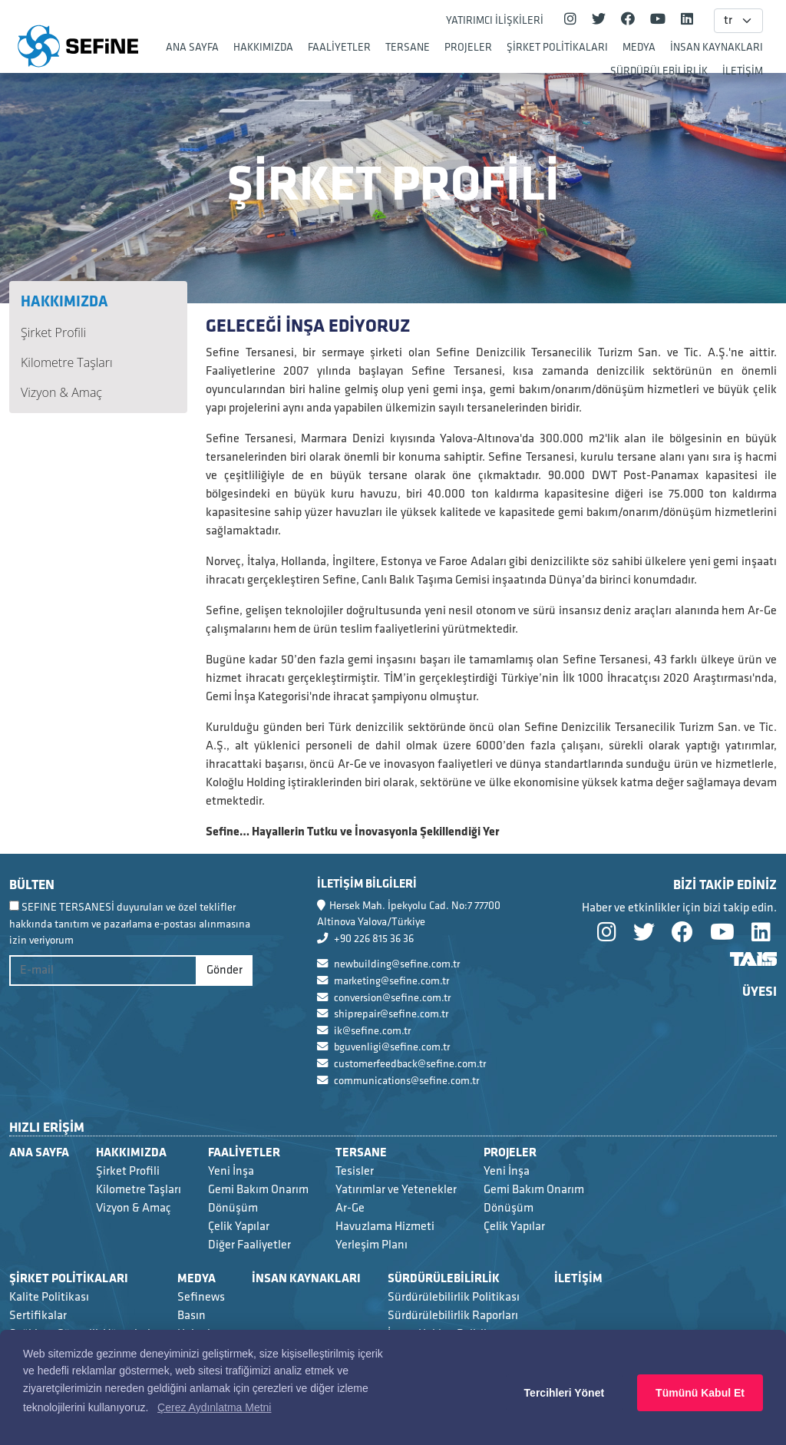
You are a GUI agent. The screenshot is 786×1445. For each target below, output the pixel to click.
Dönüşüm (233, 1208)
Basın (191, 1315)
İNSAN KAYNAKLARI (716, 47)
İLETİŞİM (742, 71)
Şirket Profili (53, 332)
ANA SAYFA (192, 47)
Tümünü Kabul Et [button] (700, 1393)
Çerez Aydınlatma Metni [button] (214, 1407)
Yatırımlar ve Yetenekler (396, 1189)
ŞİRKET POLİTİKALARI (557, 47)
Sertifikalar (38, 1315)
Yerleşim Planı (371, 1245)
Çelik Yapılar (238, 1226)
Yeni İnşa (231, 1171)
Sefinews (201, 1297)
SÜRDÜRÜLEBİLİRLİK (659, 71)
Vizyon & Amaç (61, 392)
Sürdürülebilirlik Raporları (453, 1315)
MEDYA (639, 47)
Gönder (224, 970)
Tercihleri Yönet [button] (564, 1393)
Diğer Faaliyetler (249, 1245)
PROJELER (468, 47)
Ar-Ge (350, 1208)
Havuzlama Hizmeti (384, 1226)
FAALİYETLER (339, 47)
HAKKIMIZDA (263, 47)
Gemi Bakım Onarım (258, 1189)
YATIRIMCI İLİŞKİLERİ (494, 20)
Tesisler (354, 1171)
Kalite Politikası (49, 1297)
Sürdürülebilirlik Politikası (454, 1297)
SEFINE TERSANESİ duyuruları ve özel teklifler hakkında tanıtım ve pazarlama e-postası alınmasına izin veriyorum (129, 924)
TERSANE (407, 47)
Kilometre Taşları (67, 362)
